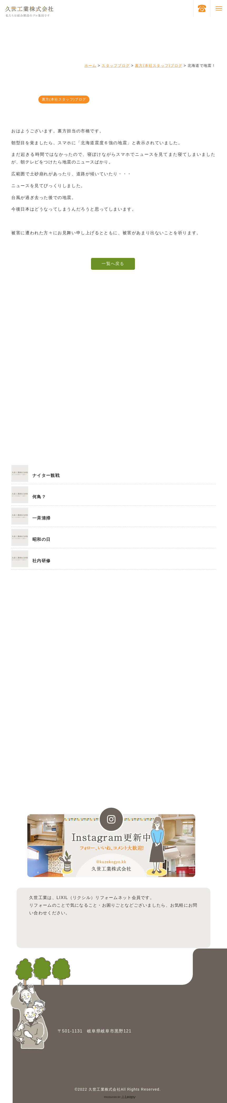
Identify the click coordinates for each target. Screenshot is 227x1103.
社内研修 (41, 560)
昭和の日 (41, 539)
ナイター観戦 (46, 475)
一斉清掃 (41, 518)
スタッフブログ (116, 65)
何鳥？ (39, 497)
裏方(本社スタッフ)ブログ (158, 65)
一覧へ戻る (113, 263)
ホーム (90, 65)
